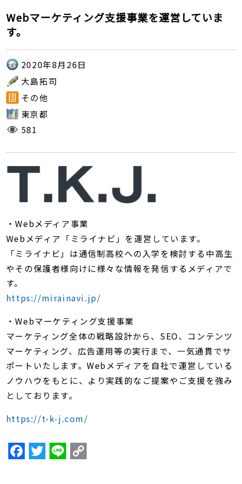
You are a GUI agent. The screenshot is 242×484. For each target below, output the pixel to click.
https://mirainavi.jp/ (53, 298)
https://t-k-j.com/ (47, 418)
